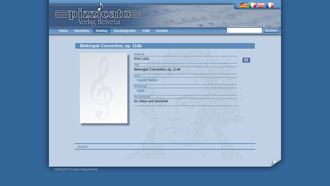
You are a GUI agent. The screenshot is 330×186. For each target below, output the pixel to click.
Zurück (82, 147)
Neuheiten (81, 31)
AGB (146, 31)
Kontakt (162, 31)
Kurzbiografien (125, 31)
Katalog (101, 31)
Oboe (141, 90)
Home (63, 31)
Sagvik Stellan (147, 80)
